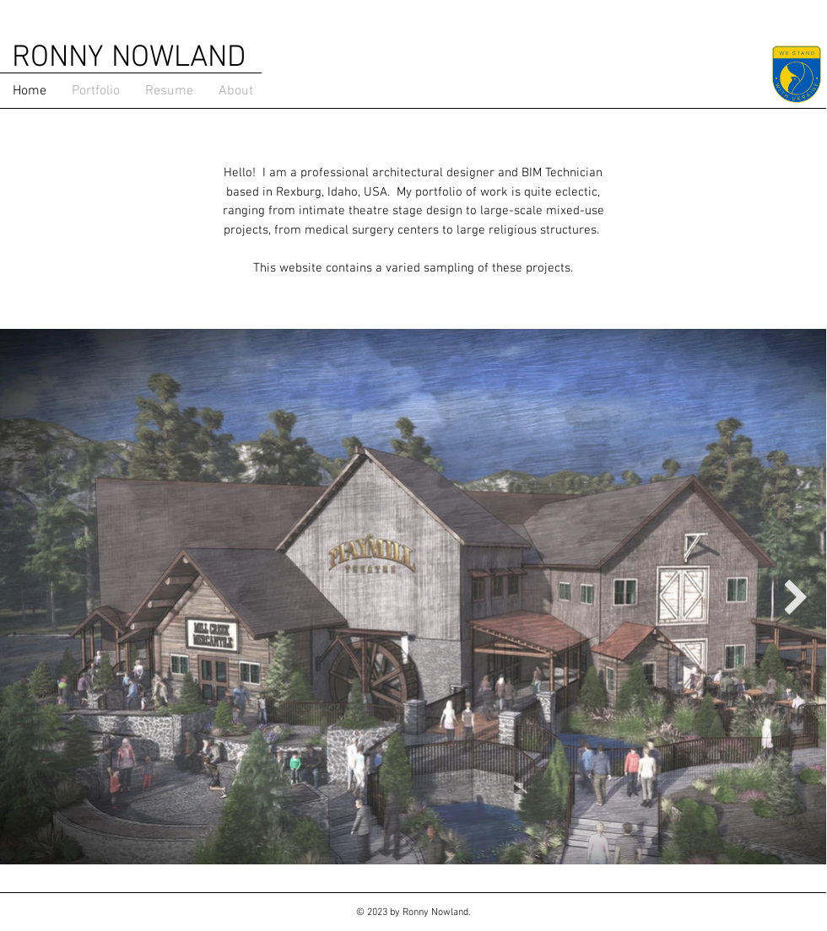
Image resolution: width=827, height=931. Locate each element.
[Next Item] (795, 597)
